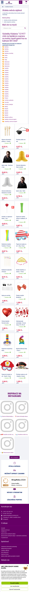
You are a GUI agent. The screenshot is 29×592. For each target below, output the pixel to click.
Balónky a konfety (9, 53)
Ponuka (2, 2)
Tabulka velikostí (5, 550)
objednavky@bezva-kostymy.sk (10, 515)
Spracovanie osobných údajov (8, 533)
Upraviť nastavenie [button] (14, 589)
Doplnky (7, 68)
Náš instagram (15, 457)
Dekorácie (7, 62)
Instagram (5, 519)
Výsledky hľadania (9, 6)
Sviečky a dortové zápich (10, 119)
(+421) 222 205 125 (8, 511)
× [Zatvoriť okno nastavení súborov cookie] (27, 565)
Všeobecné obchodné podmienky (9, 546)
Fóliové (6, 98)
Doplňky (7, 89)
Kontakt (3, 528)
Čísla (6, 59)
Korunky (7, 102)
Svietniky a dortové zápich (11, 121)
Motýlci (6, 108)
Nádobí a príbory (9, 117)
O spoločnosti (4, 537)
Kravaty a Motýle (9, 104)
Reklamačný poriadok (6, 548)
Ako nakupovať (4, 552)
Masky (6, 106)
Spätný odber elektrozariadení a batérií (10, 556)
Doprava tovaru (5, 554)
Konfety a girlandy (9, 100)
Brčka (6, 55)
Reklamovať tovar (5, 530)
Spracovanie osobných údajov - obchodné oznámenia (14, 535)
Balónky (7, 47)
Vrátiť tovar (4, 532)
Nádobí (6, 111)
